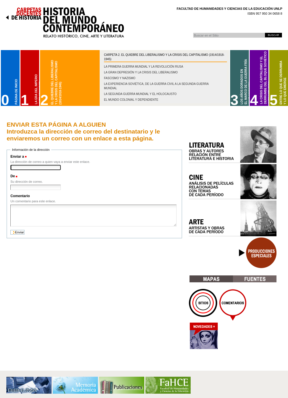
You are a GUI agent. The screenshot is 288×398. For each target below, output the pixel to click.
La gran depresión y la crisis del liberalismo (141, 72)
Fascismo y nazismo (119, 78)
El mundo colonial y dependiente (131, 99)
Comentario (20, 196)
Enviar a (17, 157)
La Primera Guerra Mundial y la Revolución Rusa (143, 66)
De (12, 176)
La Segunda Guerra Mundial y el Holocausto (140, 94)
